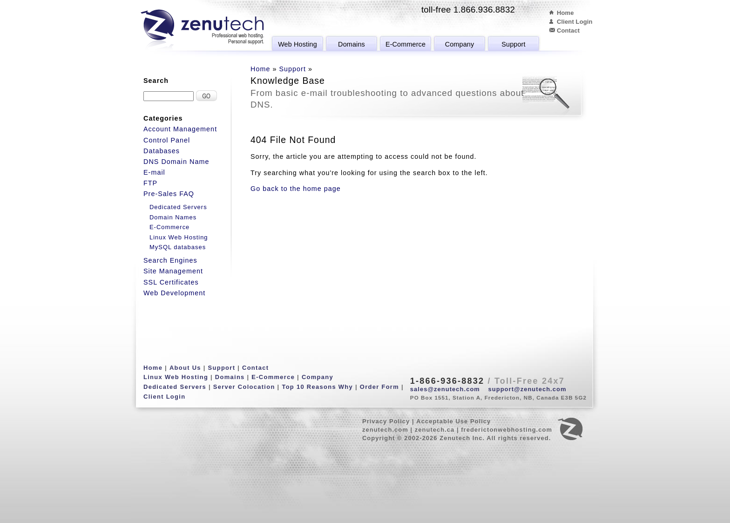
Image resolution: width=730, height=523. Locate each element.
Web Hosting (297, 44)
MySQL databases (177, 247)
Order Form (379, 386)
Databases (161, 151)
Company (459, 44)
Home (565, 12)
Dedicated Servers (178, 207)
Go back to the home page (295, 188)
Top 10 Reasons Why (317, 386)
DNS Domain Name (176, 161)
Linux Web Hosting (178, 237)
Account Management (180, 129)
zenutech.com (385, 429)
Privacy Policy (386, 421)
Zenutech (202, 30)
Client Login (575, 21)
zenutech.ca (435, 429)
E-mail (154, 172)
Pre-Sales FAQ (168, 193)
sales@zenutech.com (445, 389)
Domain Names (172, 217)
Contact (568, 30)
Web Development (174, 293)
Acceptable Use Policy (453, 421)
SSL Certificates (171, 282)
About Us (185, 367)
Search (156, 80)
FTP (150, 183)
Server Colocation (244, 386)
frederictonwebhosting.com (506, 429)
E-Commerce (405, 44)
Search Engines (170, 260)
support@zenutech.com (527, 389)
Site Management (173, 271)
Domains (351, 44)
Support (513, 44)
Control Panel (166, 140)
